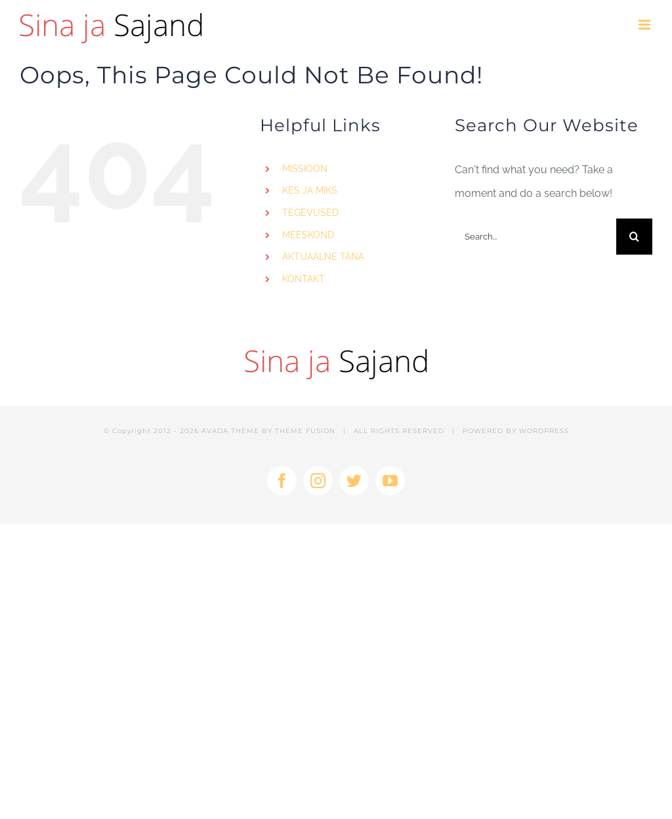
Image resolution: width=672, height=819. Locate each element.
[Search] (634, 237)
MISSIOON (304, 168)
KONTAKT (303, 279)
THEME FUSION (305, 431)
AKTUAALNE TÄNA (323, 256)
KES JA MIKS (309, 190)
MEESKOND (308, 235)
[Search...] (535, 237)
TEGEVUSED (310, 212)
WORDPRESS (544, 431)
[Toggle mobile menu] (645, 25)
